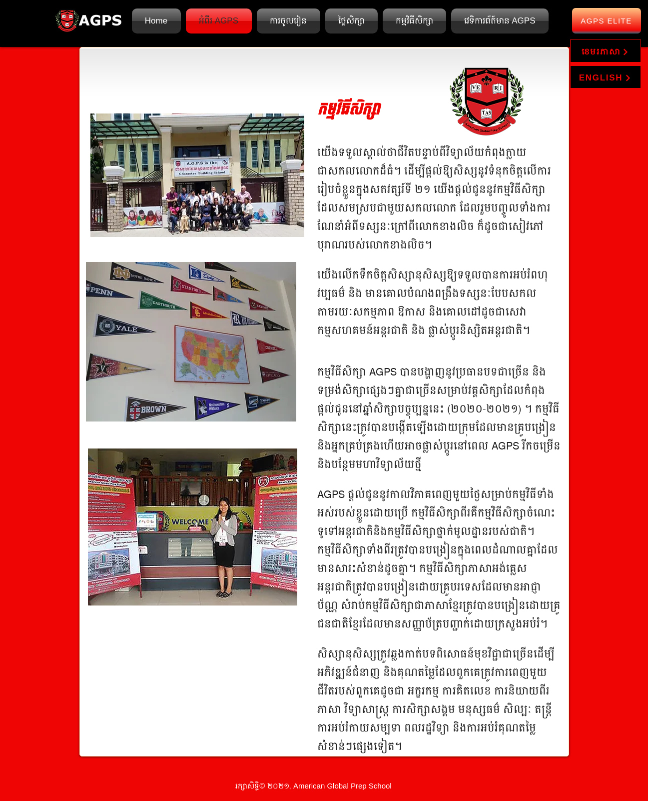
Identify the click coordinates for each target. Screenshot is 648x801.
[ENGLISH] (605, 77)
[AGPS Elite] (606, 21)
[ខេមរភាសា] (605, 51)
